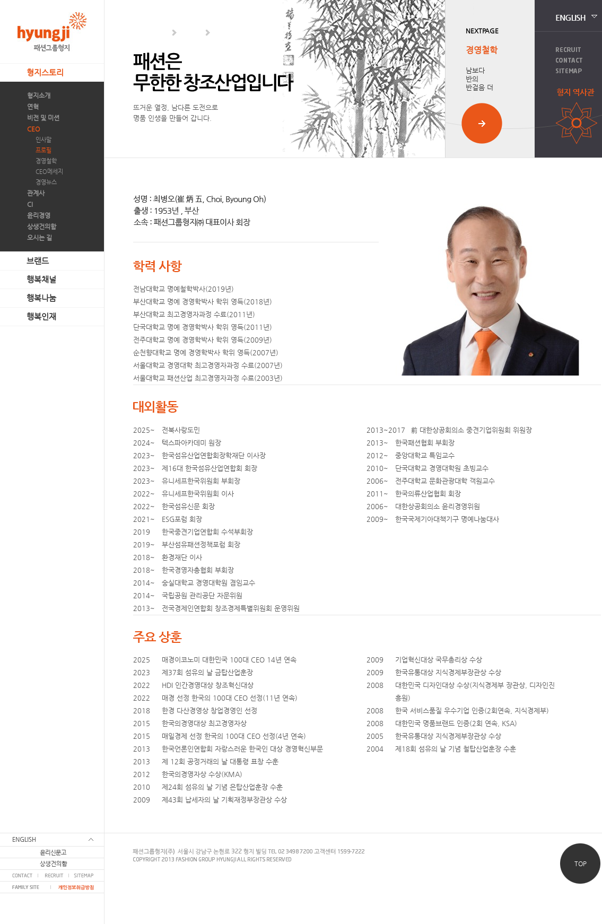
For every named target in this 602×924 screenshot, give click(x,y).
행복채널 (41, 279)
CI (30, 204)
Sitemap (569, 70)
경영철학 (46, 161)
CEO (33, 129)
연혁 (33, 106)
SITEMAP (86, 875)
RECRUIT (53, 875)
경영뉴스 (46, 182)
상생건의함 (41, 226)
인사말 (43, 139)
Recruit (568, 49)
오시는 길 (39, 237)
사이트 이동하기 (481, 123)
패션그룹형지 (52, 31)
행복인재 (41, 316)
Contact (569, 60)
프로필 (43, 150)
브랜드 (38, 260)
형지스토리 (45, 72)
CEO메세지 (49, 171)
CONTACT (19, 875)
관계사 (36, 193)
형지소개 (38, 95)
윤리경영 (38, 215)
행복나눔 (41, 297)
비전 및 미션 (43, 117)
